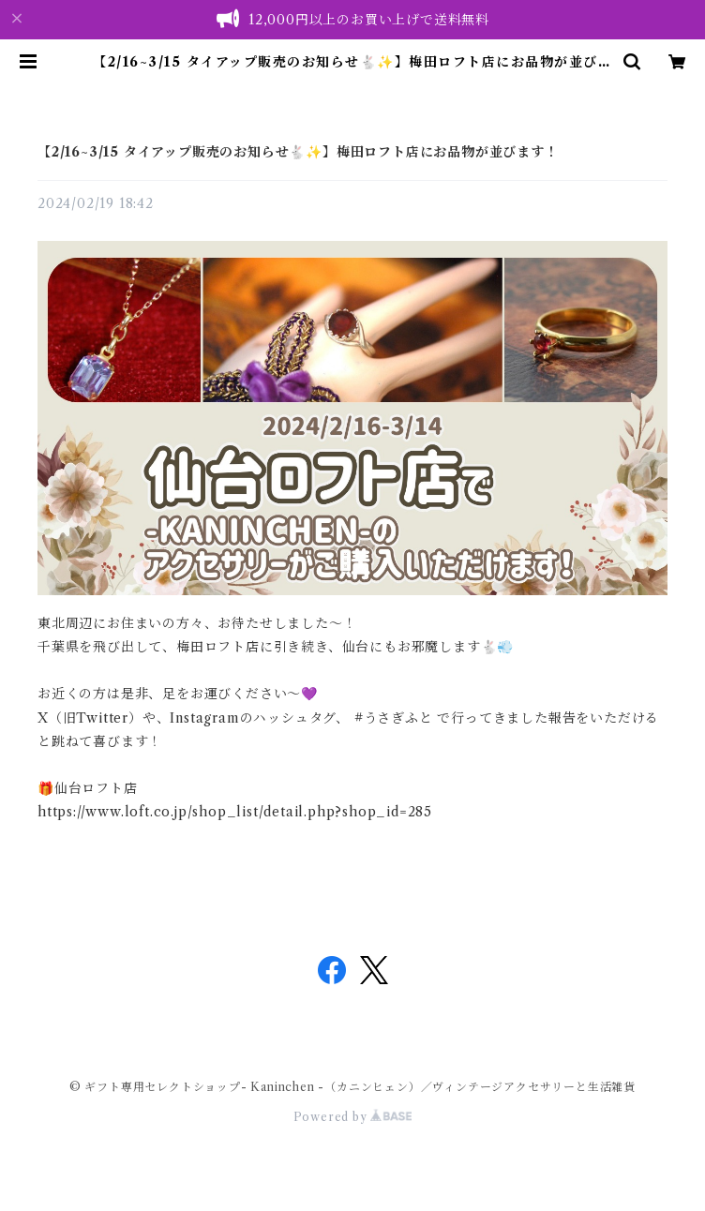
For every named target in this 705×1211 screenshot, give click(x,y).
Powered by (352, 1117)
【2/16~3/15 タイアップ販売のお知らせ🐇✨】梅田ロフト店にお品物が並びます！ (298, 151)
